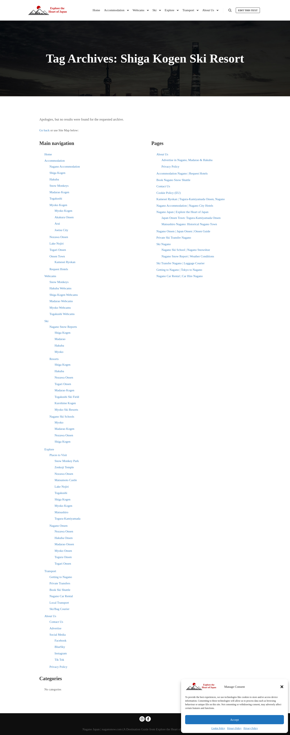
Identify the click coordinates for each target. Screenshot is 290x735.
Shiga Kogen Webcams (64, 294)
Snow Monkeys (59, 185)
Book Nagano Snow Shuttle (173, 180)
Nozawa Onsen (59, 237)
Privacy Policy (234, 728)
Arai (57, 223)
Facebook (60, 640)
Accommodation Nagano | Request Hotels (182, 173)
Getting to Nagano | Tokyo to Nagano (179, 269)
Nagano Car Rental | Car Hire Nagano (179, 276)
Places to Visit (58, 455)
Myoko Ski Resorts (66, 409)
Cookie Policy (218, 728)
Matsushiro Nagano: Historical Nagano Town (189, 224)
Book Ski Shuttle (60, 589)
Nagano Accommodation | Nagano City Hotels (184, 205)
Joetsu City (61, 230)
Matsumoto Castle (66, 480)
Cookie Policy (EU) (168, 192)
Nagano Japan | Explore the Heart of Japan (182, 212)
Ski (47, 321)
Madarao (60, 339)
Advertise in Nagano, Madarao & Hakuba (187, 160)
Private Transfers (60, 583)
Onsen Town (57, 256)
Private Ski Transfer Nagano (173, 237)
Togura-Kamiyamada (67, 518)
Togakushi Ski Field (67, 396)
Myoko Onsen (63, 550)
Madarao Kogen (59, 192)
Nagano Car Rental (61, 596)
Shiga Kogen (57, 172)
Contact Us (56, 621)
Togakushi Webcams (62, 314)
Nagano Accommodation (65, 166)
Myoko (59, 351)
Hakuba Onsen (64, 538)
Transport (50, 571)
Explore (49, 449)
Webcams (50, 276)
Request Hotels (59, 269)
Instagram (61, 653)
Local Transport (59, 602)
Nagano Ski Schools (62, 416)
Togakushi (56, 198)
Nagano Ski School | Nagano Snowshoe (186, 249)
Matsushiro (61, 512)
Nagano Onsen (59, 525)
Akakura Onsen (64, 217)
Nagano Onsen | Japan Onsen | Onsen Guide (183, 231)
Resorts (54, 359)
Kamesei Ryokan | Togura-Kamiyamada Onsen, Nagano (190, 199)
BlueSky (60, 646)
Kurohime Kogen (65, 403)
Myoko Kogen (58, 205)
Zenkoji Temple (64, 467)
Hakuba (54, 179)
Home (48, 154)
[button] (282, 687)
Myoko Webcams (60, 307)
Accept (234, 719)
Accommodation (55, 160)
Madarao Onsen (64, 544)
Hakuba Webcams (61, 288)
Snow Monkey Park (67, 461)
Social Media (58, 634)
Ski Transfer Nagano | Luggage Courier (180, 263)
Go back (44, 130)
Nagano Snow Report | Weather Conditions (188, 256)
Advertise (55, 628)
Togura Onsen (63, 557)
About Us (50, 616)
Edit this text (247, 10)
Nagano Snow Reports (63, 326)
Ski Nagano (163, 244)
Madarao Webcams (61, 301)
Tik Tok (59, 659)
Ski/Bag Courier (60, 609)
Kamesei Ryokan (65, 262)
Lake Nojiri (57, 243)
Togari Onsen (58, 249)
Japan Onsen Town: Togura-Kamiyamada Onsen (191, 217)
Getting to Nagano (61, 577)
